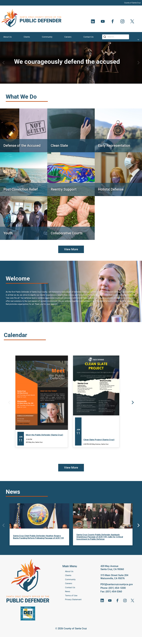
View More (71, 249)
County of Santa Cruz (132, 3)
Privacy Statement (73, 599)
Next (138, 62)
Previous (3, 62)
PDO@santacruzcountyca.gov (116, 584)
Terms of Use (71, 595)
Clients (68, 575)
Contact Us (70, 587)
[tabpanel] (71, 63)
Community (70, 579)
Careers (68, 583)
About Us (69, 571)
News (67, 591)
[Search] (117, 37)
